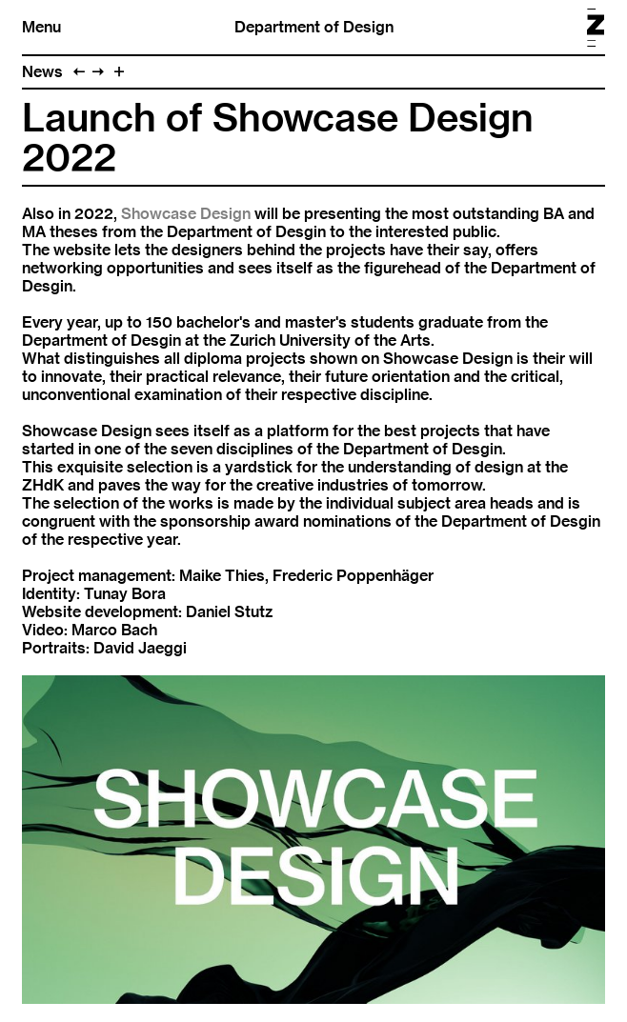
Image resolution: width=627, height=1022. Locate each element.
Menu (41, 27)
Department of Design (314, 27)
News (42, 72)
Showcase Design (186, 214)
